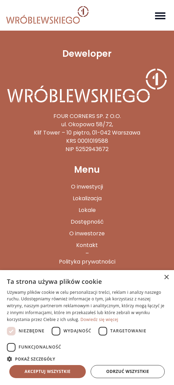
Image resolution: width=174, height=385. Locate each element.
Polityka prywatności (87, 262)
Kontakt (87, 245)
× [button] (166, 277)
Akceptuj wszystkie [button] (47, 371)
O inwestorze (87, 233)
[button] (87, 358)
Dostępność (87, 222)
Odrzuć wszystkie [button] (127, 371)
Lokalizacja (87, 198)
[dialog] (87, 327)
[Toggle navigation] (160, 15)
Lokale (87, 210)
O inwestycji (87, 187)
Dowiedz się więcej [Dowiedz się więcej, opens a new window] (99, 319)
